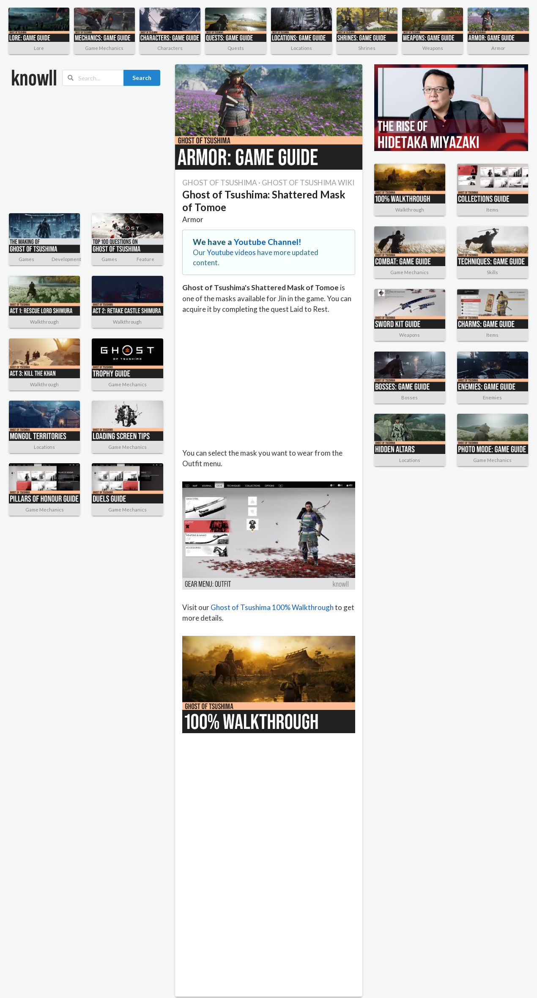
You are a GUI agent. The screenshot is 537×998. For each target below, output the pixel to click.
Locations (301, 48)
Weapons (432, 48)
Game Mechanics (104, 48)
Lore (39, 48)
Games (26, 259)
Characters (170, 48)
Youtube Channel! (267, 242)
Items (492, 209)
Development (66, 259)
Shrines (366, 48)
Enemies (492, 397)
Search (141, 77)
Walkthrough (44, 321)
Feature (145, 259)
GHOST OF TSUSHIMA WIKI (308, 182)
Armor (498, 48)
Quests (235, 48)
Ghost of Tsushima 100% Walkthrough (272, 607)
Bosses (409, 397)
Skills (492, 272)
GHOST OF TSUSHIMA (219, 182)
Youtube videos (231, 252)
